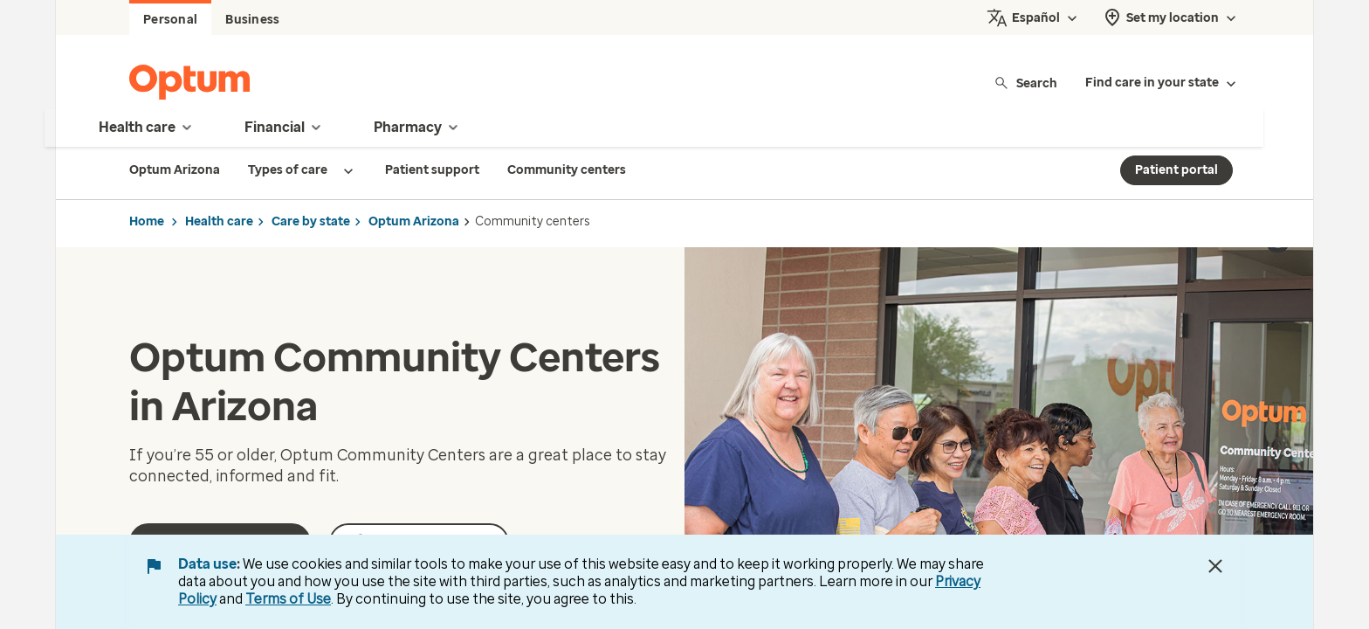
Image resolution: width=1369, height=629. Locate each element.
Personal (170, 19)
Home (146, 221)
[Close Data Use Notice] (1215, 566)
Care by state (311, 221)
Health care (219, 221)
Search (1025, 82)
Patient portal (1176, 169)
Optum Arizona (413, 221)
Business (252, 19)
